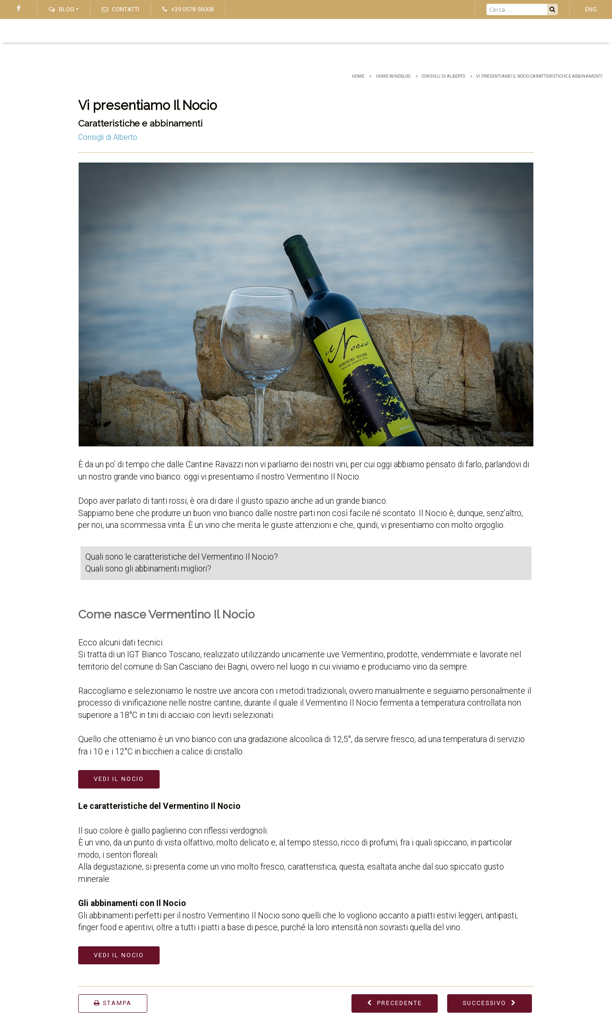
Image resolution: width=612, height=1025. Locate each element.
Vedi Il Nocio (119, 778)
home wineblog (393, 76)
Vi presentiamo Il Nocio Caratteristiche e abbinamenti (539, 76)
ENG (591, 9)
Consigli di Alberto (443, 76)
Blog (61, 9)
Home (358, 76)
